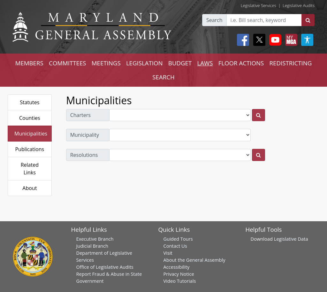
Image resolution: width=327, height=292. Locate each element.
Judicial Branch (92, 246)
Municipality (84, 134)
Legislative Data (291, 239)
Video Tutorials (180, 281)
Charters (80, 115)
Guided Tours (178, 239)
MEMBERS (29, 63)
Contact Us (175, 246)
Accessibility (177, 267)
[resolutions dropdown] (180, 155)
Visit (168, 253)
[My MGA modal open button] (290, 40)
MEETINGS (106, 63)
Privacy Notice (179, 274)
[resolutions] (258, 155)
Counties (29, 117)
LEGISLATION (144, 63)
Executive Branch (95, 239)
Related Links (30, 168)
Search (214, 20)
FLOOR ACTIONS (241, 63)
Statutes (29, 102)
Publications (29, 149)
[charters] (258, 115)
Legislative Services (258, 5)
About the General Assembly (194, 260)
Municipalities (30, 133)
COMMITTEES (67, 63)
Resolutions (84, 154)
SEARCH (163, 77)
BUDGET (180, 63)
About (29, 188)
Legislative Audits (299, 5)
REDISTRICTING (291, 63)
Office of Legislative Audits (104, 267)
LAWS (205, 63)
